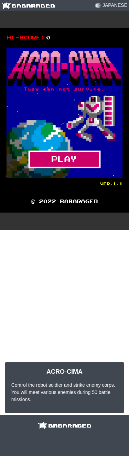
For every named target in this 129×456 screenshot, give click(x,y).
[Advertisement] (64, 296)
